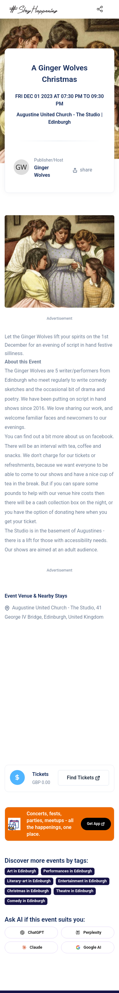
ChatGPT (31, 932)
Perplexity (87, 932)
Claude (31, 947)
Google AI (87, 947)
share (82, 170)
